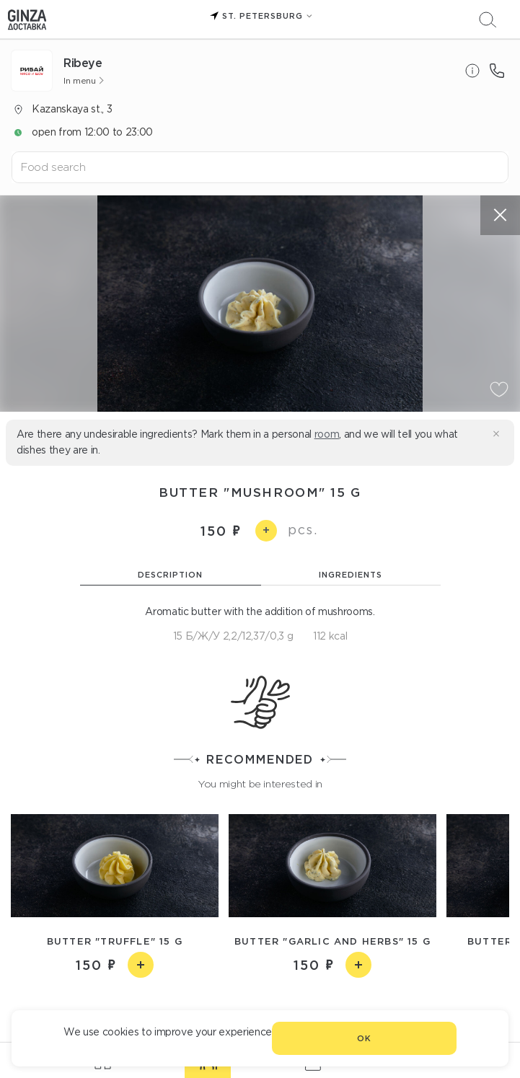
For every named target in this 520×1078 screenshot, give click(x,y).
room (327, 434)
